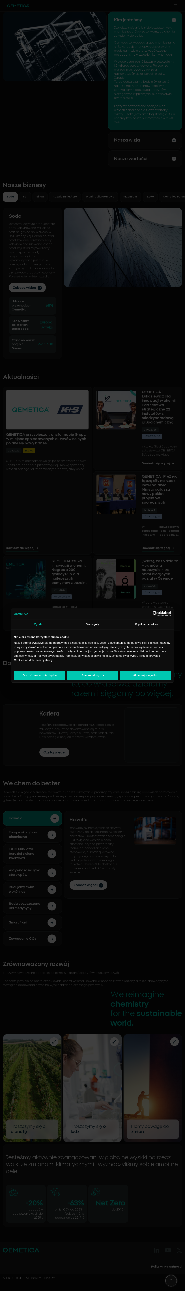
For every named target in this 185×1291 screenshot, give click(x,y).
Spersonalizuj (93, 675)
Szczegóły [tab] (92, 624)
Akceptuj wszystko (145, 675)
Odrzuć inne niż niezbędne (40, 675)
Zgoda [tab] (38, 624)
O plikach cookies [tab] (146, 624)
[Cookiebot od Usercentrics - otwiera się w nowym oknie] (155, 613)
